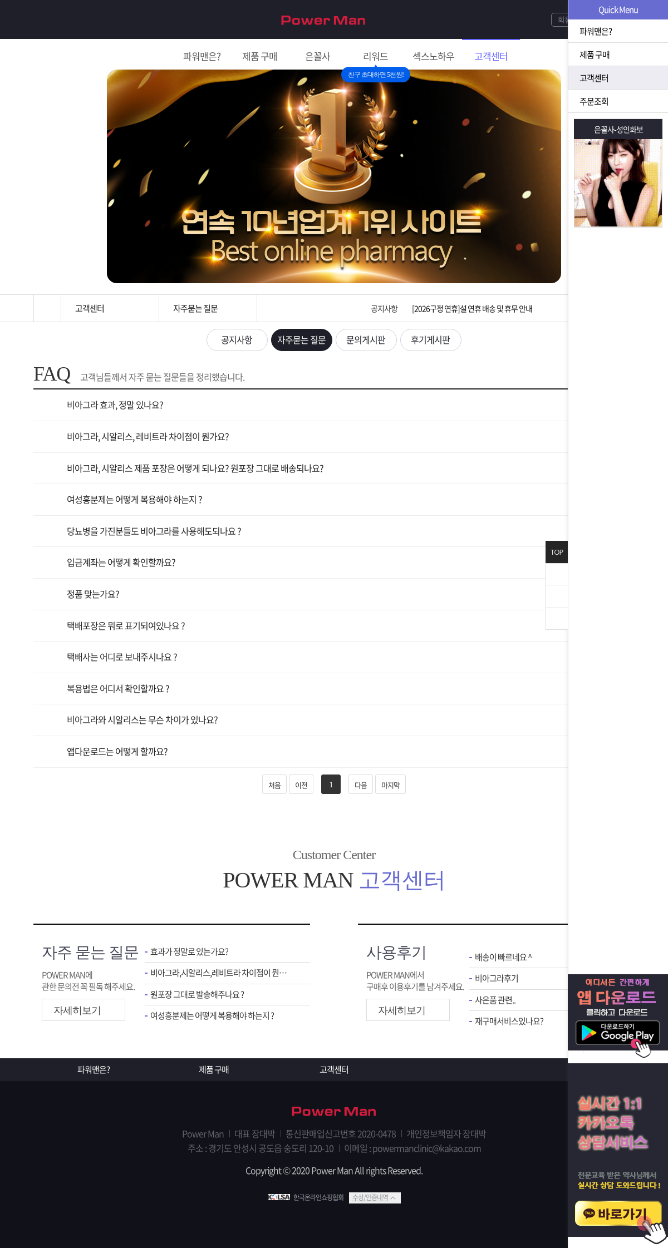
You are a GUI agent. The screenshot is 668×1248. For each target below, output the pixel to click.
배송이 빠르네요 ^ (503, 957)
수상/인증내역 (370, 1197)
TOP (557, 552)
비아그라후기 (496, 978)
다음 (361, 785)
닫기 (557, 574)
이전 (301, 785)
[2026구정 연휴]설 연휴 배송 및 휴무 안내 (472, 308)
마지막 (390, 785)
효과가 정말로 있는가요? (189, 952)
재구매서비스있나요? (509, 1021)
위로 (557, 596)
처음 (274, 785)
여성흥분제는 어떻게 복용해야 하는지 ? (212, 1016)
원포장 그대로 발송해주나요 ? (197, 994)
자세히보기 (77, 1010)
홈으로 (47, 308)
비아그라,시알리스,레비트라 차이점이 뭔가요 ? (221, 973)
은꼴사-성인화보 (618, 129)
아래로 (557, 619)
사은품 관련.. (495, 1000)
